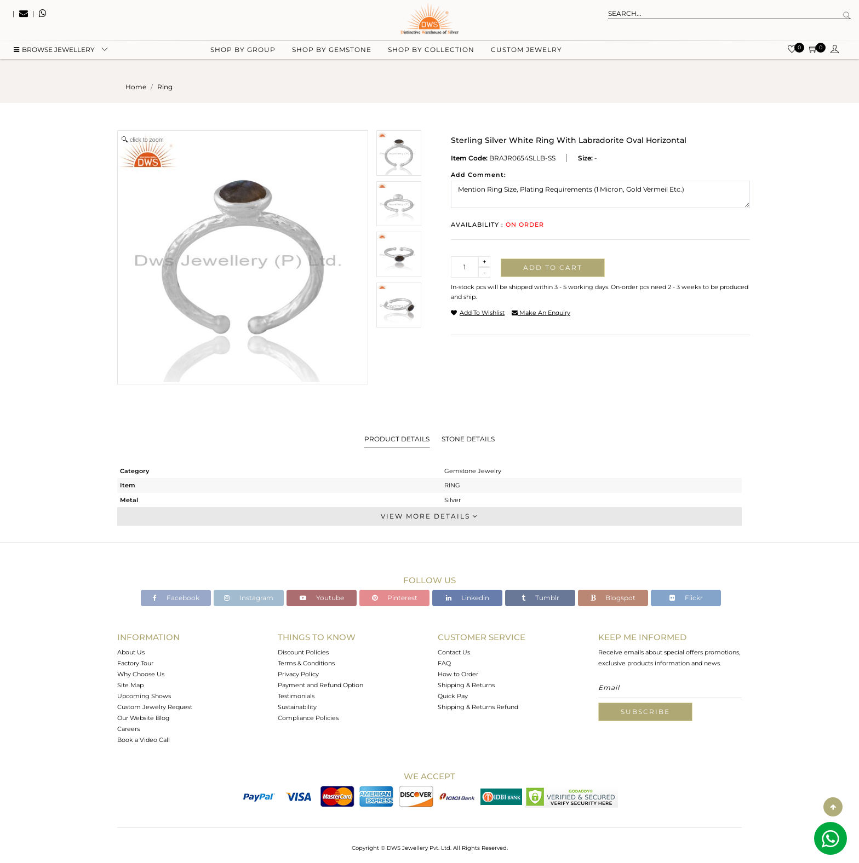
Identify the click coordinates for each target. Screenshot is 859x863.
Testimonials (296, 696)
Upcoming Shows (144, 696)
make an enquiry (541, 313)
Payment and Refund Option (320, 685)
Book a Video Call (143, 740)
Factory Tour (135, 663)
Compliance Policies (308, 718)
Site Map (130, 685)
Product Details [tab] (397, 439)
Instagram (248, 598)
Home (135, 87)
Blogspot (613, 598)
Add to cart (552, 267)
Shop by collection (431, 55)
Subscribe (645, 711)
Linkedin (467, 598)
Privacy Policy (298, 674)
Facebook (176, 598)
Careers (128, 729)
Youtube (322, 598)
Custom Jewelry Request (154, 707)
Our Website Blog (143, 718)
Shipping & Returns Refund (478, 707)
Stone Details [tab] (468, 439)
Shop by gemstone (331, 55)
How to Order (458, 674)
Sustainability (297, 707)
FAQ (444, 663)
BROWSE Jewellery (54, 55)
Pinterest (394, 598)
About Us (131, 652)
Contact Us (454, 652)
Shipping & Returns (466, 685)
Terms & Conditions (306, 663)
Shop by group (243, 55)
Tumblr (540, 598)
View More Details (429, 516)
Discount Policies (303, 652)
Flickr (686, 598)
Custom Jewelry (526, 55)
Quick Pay (453, 696)
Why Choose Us (140, 674)
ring (165, 87)
